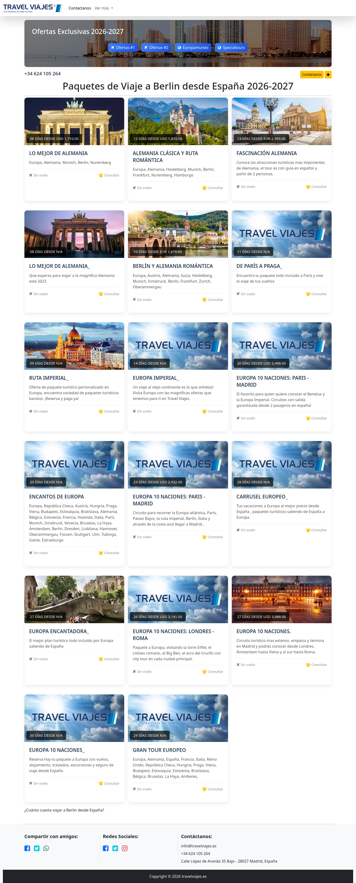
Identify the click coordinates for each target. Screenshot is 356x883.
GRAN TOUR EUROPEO (159, 750)
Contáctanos (80, 8)
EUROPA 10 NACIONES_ (56, 750)
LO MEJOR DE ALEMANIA (58, 153)
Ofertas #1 (123, 47)
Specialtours (231, 47)
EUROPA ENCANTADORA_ (59, 631)
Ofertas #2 (156, 47)
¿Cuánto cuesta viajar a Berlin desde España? (64, 810)
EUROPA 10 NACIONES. (264, 631)
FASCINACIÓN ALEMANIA (267, 153)
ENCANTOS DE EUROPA (56, 496)
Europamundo (193, 47)
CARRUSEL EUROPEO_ (262, 496)
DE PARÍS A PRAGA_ (259, 266)
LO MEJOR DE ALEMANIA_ (59, 266)
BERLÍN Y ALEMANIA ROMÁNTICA (173, 266)
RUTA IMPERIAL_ (48, 378)
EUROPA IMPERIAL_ (156, 378)
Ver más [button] (102, 8)
